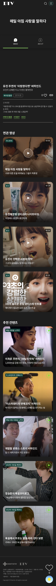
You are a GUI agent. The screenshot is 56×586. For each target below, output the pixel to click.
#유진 (23, 117)
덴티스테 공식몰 (51, 563)
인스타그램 (37, 563)
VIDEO (15, 41)
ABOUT (40, 41)
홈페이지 (46, 563)
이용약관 (5, 576)
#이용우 (17, 117)
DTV (8, 3)
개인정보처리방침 (14, 576)
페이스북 (41, 563)
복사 (51, 95)
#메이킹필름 (7, 117)
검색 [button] (45, 3)
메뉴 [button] (51, 3)
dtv (15, 564)
